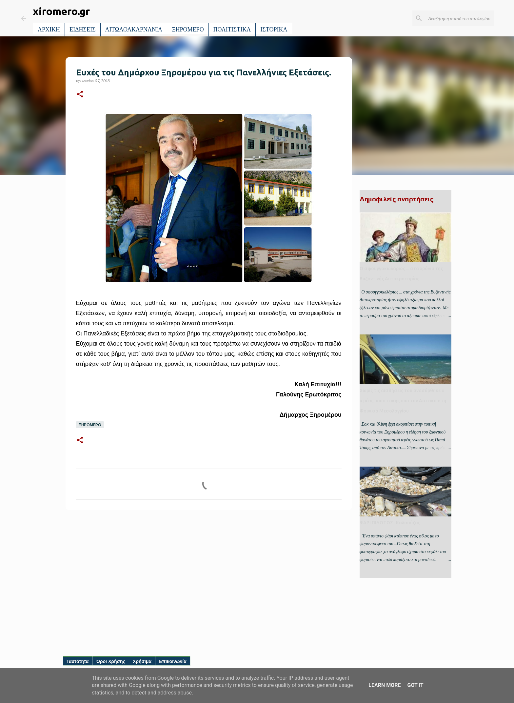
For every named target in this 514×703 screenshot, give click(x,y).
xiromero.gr (61, 11)
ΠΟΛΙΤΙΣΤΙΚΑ (232, 29)
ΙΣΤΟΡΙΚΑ (273, 29)
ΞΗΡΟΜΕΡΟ (188, 29)
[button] (80, 94)
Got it (415, 685)
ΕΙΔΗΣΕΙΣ (82, 29)
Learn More (384, 685)
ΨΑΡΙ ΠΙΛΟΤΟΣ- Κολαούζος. (390, 522)
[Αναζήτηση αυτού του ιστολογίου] (459, 18)
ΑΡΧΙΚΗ (49, 29)
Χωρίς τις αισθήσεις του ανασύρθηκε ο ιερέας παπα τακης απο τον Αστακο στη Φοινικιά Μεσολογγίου (403, 400)
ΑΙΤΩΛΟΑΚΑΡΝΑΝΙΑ (134, 29)
